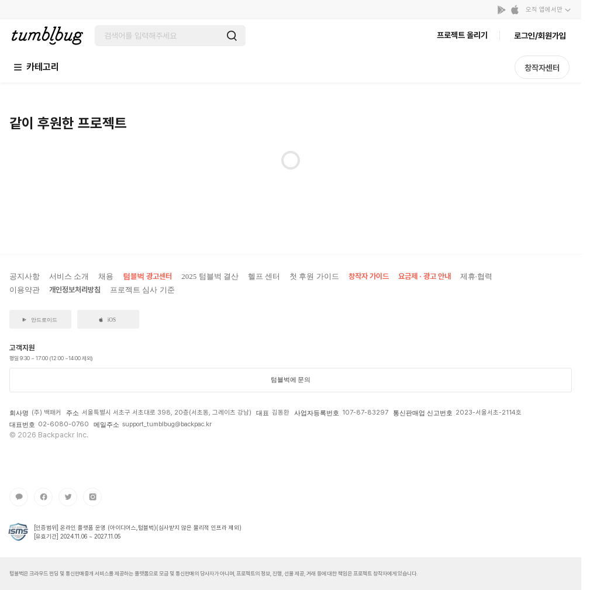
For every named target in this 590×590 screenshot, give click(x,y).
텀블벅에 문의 (291, 379)
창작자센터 (542, 68)
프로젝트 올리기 (462, 35)
